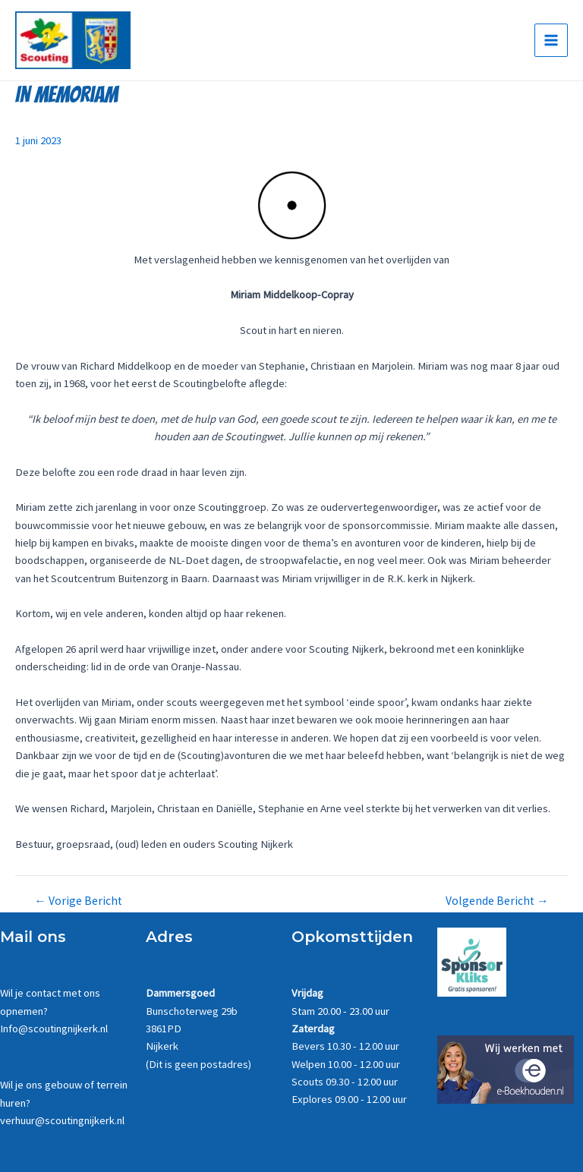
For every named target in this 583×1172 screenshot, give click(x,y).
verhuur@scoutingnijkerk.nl (62, 1120)
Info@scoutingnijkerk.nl (54, 1028)
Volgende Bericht (497, 903)
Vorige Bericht (78, 903)
